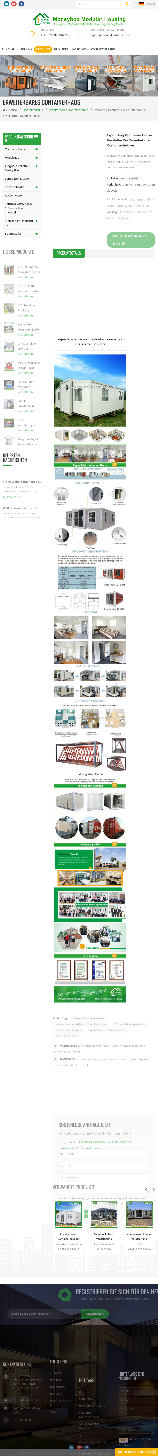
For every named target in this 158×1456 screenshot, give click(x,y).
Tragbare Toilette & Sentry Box (17, 168)
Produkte (43, 49)
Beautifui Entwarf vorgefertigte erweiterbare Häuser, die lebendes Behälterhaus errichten (103, 1237)
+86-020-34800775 (54, 35)
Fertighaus (12, 157)
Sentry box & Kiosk (17, 179)
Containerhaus (15, 149)
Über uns (25, 49)
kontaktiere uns (103, 49)
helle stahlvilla (14, 187)
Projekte (61, 49)
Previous (146, 1189)
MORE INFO (79, 49)
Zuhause (8, 49)
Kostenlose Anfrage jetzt (135, 1452)
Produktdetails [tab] (69, 253)
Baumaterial (13, 233)
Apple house (13, 195)
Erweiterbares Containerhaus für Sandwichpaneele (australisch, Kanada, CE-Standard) (69, 1237)
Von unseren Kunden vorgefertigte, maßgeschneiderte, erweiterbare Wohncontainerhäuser (139, 1237)
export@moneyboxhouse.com (110, 35)
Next (153, 1189)
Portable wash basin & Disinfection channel (18, 208)
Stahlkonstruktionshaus (19, 223)
